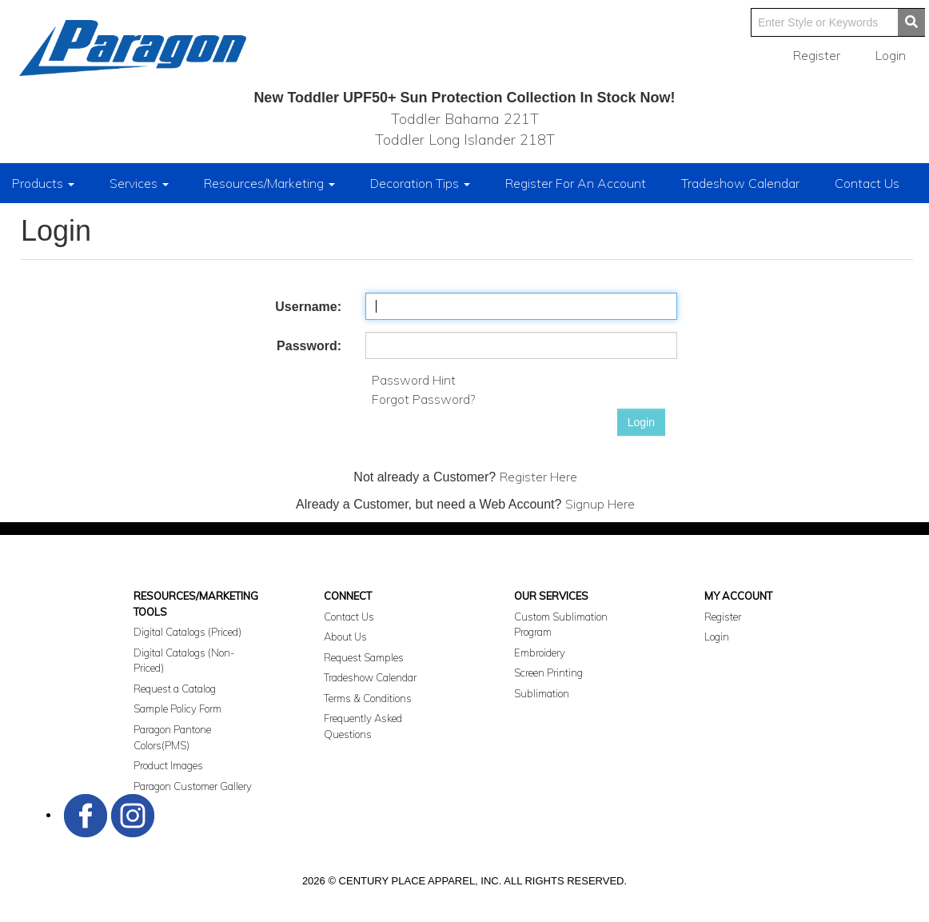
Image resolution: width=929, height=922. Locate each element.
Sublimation (541, 693)
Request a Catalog (175, 688)
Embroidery (539, 652)
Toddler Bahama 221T (465, 119)
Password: (309, 346)
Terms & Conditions (368, 698)
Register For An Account (575, 183)
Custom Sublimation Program (561, 624)
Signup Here (600, 504)
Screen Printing (548, 672)
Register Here (538, 477)
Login (641, 422)
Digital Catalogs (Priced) (187, 631)
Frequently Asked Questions (363, 726)
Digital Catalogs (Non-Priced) (184, 660)
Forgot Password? (423, 399)
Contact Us (867, 183)
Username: (308, 306)
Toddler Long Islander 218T (465, 139)
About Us (345, 636)
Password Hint (414, 380)
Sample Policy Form (177, 708)
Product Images (168, 765)
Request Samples (364, 657)
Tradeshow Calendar (740, 183)
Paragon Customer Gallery (193, 786)
